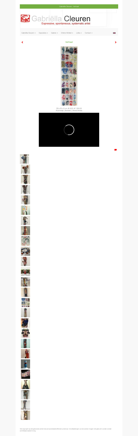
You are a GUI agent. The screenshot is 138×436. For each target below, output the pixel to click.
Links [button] (79, 33)
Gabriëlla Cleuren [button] (28, 33)
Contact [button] (88, 33)
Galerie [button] (54, 33)
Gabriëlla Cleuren (65, 6)
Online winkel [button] (67, 33)
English (114, 33)
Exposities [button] (43, 33)
